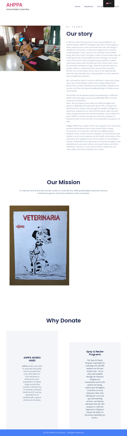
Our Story (101, 6)
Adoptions (88, 6)
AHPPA (14, 5)
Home (77, 6)
